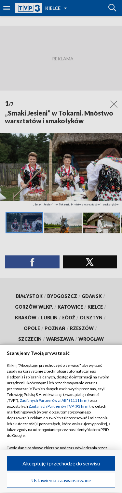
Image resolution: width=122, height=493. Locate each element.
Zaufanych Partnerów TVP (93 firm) (59, 406)
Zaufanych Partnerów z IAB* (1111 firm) (54, 400)
